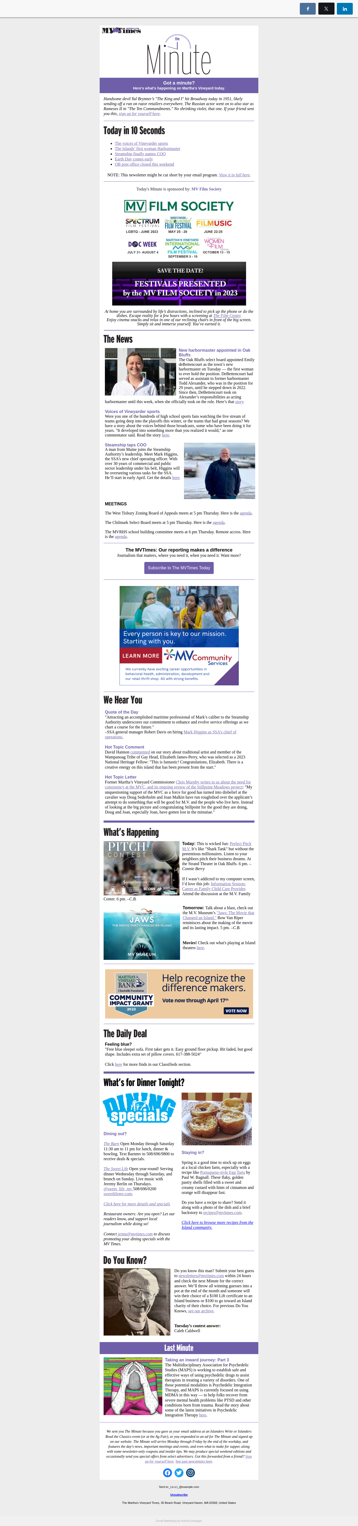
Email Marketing (166, 1520)
